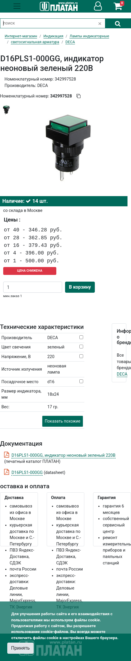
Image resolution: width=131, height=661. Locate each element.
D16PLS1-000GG (27, 472)
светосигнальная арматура (35, 42)
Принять (20, 648)
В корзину (80, 287)
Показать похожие (62, 421)
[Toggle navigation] (17, 6)
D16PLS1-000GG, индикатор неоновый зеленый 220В (63, 455)
